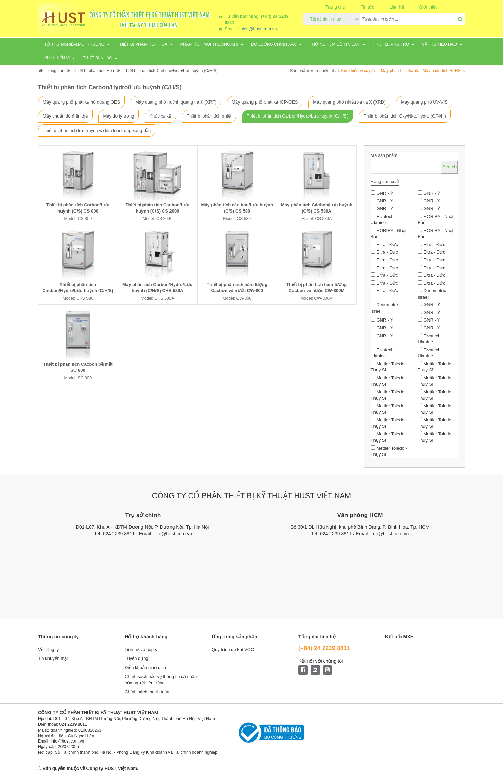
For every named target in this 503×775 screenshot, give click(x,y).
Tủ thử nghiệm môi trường (74, 44)
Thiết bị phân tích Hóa (142, 44)
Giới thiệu (428, 7)
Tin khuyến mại (53, 659)
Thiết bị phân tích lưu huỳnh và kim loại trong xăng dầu (97, 130)
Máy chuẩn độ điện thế (65, 116)
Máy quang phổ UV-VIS (424, 102)
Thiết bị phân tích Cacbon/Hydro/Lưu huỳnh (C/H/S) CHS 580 (77, 291)
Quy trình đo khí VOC (233, 650)
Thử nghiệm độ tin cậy (335, 44)
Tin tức (367, 7)
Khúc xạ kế (160, 116)
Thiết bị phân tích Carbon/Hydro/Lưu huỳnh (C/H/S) (171, 70)
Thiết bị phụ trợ (391, 44)
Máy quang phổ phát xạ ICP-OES (265, 102)
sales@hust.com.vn (257, 28)
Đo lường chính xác (274, 44)
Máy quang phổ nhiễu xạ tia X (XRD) (349, 102)
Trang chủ (335, 7)
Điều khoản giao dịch (145, 668)
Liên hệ (396, 7)
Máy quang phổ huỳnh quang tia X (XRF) (175, 102)
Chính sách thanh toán (147, 693)
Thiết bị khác (97, 58)
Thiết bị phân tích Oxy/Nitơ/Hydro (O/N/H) (405, 116)
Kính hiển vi (57, 58)
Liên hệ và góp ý (141, 650)
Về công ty (48, 650)
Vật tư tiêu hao (439, 44)
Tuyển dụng (136, 659)
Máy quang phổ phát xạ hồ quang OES (81, 102)
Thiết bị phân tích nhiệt (209, 116)
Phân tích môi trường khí (209, 44)
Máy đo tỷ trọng (118, 116)
